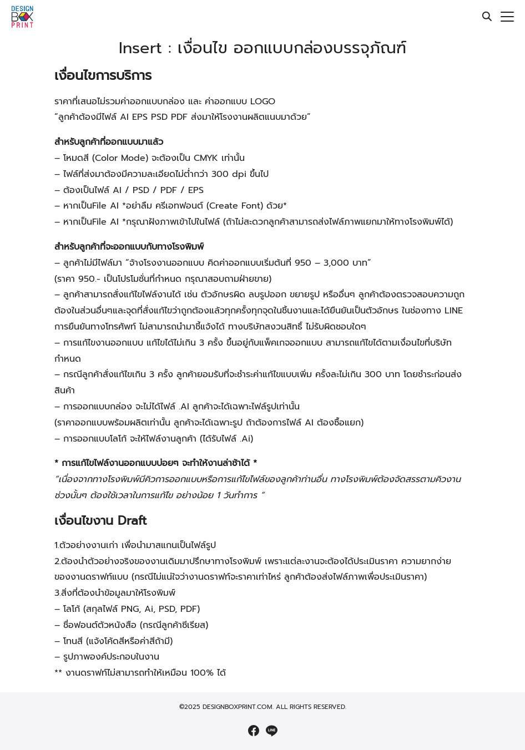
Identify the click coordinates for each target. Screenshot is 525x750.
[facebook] (253, 730)
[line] (271, 730)
